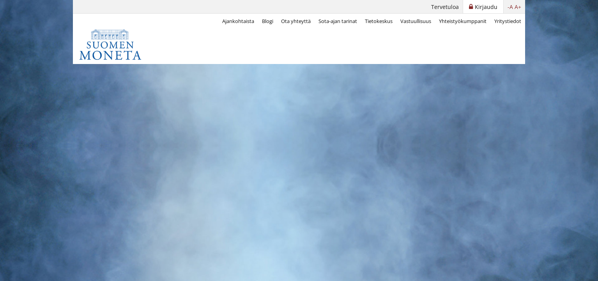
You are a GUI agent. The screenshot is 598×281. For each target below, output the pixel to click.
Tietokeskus (379, 21)
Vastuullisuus (415, 21)
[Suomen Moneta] (116, 44)
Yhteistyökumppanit (463, 21)
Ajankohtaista (238, 21)
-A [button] (510, 7)
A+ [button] (518, 7)
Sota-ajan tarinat (337, 21)
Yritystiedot (507, 21)
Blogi (267, 21)
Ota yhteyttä (296, 21)
